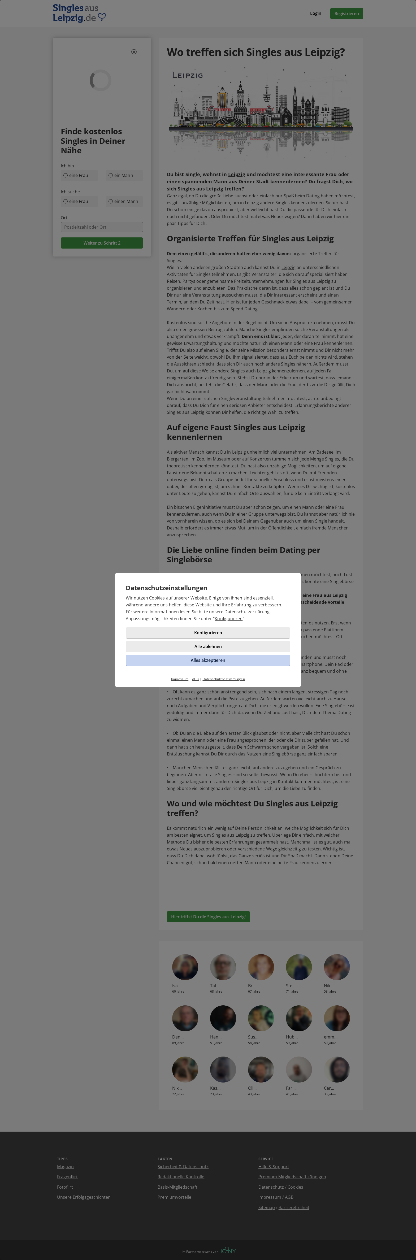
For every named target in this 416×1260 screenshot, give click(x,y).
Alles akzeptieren (208, 660)
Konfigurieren (228, 619)
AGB (195, 679)
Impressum (179, 679)
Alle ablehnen (208, 646)
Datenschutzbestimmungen (223, 679)
